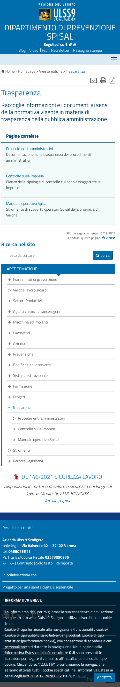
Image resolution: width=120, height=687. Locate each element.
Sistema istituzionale (30, 375)
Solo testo (44, 563)
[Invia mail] (93, 80)
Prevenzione (23, 354)
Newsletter (60, 50)
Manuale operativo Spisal (26, 203)
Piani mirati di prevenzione (35, 279)
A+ (11, 563)
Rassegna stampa (87, 50)
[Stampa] (103, 80)
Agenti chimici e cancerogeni (36, 311)
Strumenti (21, 450)
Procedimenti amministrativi (29, 148)
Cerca (103, 255)
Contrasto (25, 563)
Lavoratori (21, 333)
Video (33, 50)
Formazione (22, 386)
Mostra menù (114, 58)
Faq (44, 50)
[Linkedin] (110, 237)
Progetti (19, 397)
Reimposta (64, 563)
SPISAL (60, 36)
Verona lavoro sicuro (29, 290)
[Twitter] (113, 237)
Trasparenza (22, 407)
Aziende (19, 343)
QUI (72, 652)
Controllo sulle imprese (25, 176)
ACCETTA (104, 677)
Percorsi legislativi (28, 461)
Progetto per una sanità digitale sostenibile (37, 587)
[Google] (106, 237)
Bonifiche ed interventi (32, 365)
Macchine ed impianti (30, 322)
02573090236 (57, 557)
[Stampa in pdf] (112, 80)
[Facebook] (103, 237)
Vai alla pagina (57, 500)
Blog (22, 50)
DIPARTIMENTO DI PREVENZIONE (60, 27)
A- (4, 563)
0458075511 (19, 551)
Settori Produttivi (27, 301)
